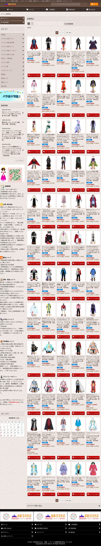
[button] (63, 505)
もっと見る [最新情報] (19, 160)
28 (67, 32)
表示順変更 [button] (68, 24)
